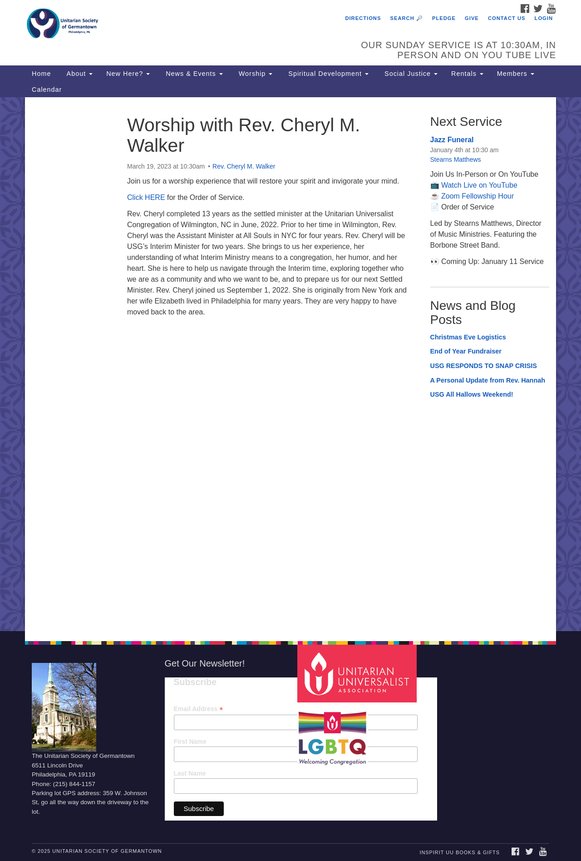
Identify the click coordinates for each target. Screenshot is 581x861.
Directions (363, 18)
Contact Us (507, 18)
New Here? (128, 73)
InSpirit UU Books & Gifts (459, 852)
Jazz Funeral (452, 140)
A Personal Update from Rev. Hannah (488, 380)
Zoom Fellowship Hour (477, 196)
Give (472, 18)
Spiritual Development (327, 73)
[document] (290, 364)
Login (544, 18)
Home (41, 73)
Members (515, 73)
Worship (254, 73)
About (78, 73)
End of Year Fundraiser (466, 351)
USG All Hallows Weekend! (471, 394)
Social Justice (410, 73)
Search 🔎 (406, 18)
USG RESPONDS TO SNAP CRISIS (483, 365)
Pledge (444, 18)
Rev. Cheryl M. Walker (243, 166)
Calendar (47, 89)
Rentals (467, 73)
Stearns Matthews (455, 159)
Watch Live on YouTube (479, 185)
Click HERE (146, 197)
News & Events (193, 73)
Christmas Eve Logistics (468, 337)
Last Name (190, 773)
